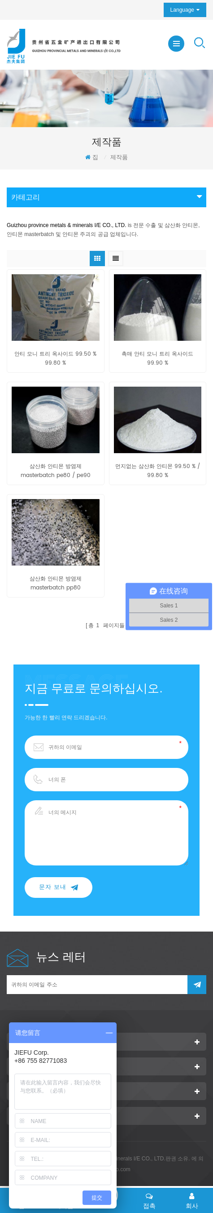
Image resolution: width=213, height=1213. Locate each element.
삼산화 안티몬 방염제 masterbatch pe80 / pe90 (56, 471)
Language (182, 10)
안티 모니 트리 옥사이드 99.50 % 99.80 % (55, 358)
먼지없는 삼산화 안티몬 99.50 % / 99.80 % (157, 471)
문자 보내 (58, 887)
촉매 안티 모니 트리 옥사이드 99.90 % (157, 358)
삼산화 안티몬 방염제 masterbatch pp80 (56, 583)
